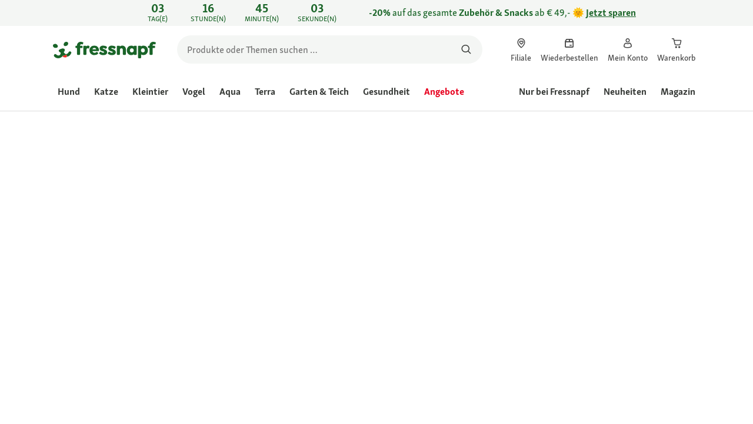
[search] (329, 49)
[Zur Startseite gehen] (104, 49)
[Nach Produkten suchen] (466, 49)
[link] (376, 13)
